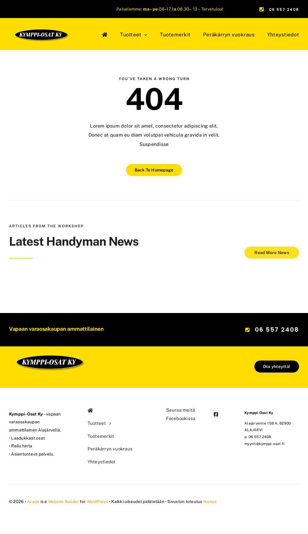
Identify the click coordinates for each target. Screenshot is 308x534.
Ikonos (210, 501)
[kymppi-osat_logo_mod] (49, 336)
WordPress (97, 501)
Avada (33, 501)
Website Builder (63, 501)
